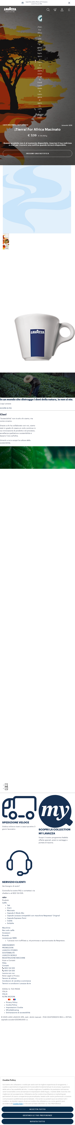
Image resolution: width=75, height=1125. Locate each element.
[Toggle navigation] (69, 9)
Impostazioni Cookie (14, 985)
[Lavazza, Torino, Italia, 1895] (10, 9)
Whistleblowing (12, 987)
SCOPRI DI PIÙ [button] (6, 385)
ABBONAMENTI (8, 922)
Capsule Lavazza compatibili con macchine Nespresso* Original (33, 893)
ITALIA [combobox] (4, 969)
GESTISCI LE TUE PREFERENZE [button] (37, 1115)
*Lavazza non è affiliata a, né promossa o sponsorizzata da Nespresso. (36, 918)
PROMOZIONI (7, 925)
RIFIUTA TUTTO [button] (37, 1121)
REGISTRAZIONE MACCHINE (13, 935)
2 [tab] (6, 765)
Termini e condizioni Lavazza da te (16, 961)
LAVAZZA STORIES (10, 927)
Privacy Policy (11, 980)
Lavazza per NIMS (9, 915)
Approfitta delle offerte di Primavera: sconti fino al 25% (37, 3)
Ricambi (5, 913)
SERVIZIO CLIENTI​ (14, 859)
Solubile (10, 900)
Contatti (5, 943)
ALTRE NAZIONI (8, 974)
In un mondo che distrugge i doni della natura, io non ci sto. (36, 376)
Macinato (11, 888)
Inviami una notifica (37, 113)
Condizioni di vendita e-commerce (16, 958)
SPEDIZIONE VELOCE (15, 799)
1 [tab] (6, 762)
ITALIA (4, 971)
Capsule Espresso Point (16, 895)
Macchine (6, 905)
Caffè (4, 880)
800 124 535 (9, 948)
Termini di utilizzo (9, 956)
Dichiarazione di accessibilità (18, 990)
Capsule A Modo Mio (15, 890)
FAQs (4, 940)
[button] (69, 3)
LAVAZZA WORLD (9, 932)
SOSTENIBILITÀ (8, 930)
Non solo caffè (8, 908)
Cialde (9, 898)
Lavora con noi (8, 950)
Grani (9, 885)
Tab (8, 883)
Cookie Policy (11, 982)
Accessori (6, 910)
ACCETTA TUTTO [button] (37, 1109)
